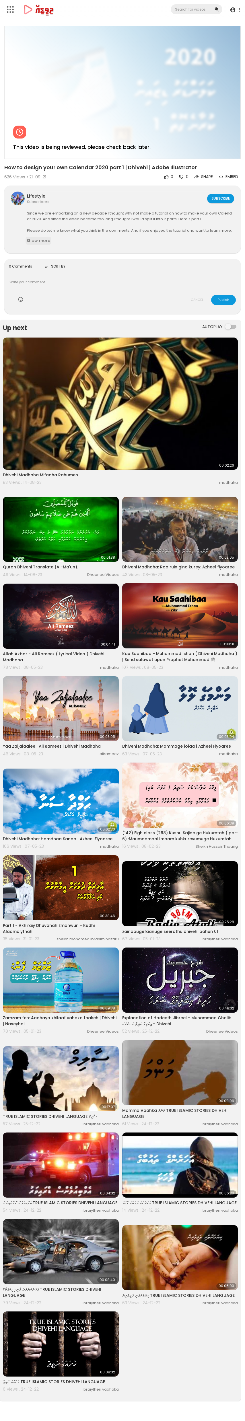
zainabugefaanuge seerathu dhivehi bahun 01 (170, 931)
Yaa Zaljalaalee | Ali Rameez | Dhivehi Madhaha (52, 746)
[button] (234, 9)
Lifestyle (36, 196)
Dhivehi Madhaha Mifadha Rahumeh (40, 475)
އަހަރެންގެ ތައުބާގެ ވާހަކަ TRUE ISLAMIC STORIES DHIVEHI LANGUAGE (179, 1203)
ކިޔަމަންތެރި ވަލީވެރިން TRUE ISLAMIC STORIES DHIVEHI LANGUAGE (178, 1295)
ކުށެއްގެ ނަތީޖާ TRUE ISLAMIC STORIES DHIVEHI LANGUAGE (54, 1382)
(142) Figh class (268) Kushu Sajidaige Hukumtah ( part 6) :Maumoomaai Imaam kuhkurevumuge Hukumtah (180, 836)
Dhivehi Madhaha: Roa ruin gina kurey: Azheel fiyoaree (178, 567)
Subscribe (220, 198)
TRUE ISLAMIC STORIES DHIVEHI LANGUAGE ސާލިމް (50, 1116)
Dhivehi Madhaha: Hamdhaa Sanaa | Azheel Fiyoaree (57, 839)
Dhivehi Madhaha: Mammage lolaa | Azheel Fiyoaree (176, 746)
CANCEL (197, 299)
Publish (223, 299)
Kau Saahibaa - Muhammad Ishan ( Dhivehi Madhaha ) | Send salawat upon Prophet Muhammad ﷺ (179, 656)
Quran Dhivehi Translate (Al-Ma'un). (40, 567)
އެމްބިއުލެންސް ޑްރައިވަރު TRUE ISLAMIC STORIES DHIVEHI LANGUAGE (60, 1203)
